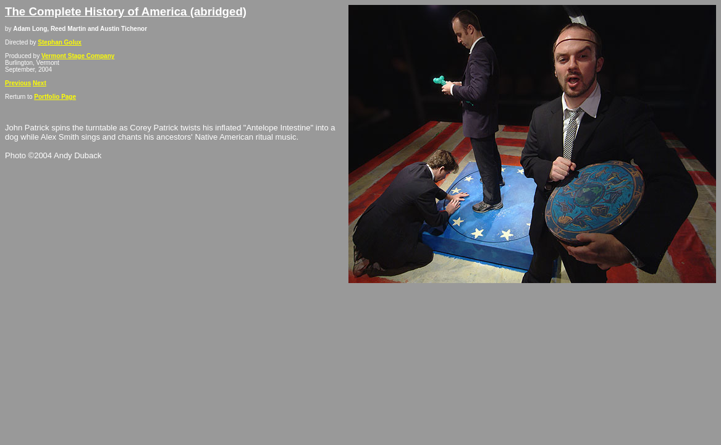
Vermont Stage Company (77, 56)
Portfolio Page (55, 96)
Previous (18, 83)
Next (39, 83)
